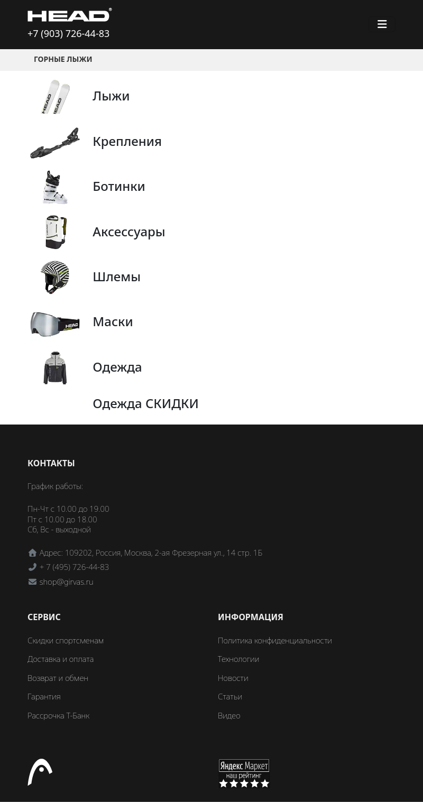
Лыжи (111, 95)
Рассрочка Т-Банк (58, 715)
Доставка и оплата (60, 658)
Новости (233, 677)
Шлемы (117, 276)
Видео (229, 715)
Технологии (238, 658)
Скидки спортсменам (65, 640)
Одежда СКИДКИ (146, 403)
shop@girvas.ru (67, 581)
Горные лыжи (63, 59)
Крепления (127, 141)
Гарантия (44, 696)
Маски (113, 321)
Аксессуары (129, 231)
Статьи (230, 696)
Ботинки (119, 186)
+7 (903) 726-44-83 (68, 33)
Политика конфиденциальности (275, 640)
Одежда (117, 366)
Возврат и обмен (57, 677)
